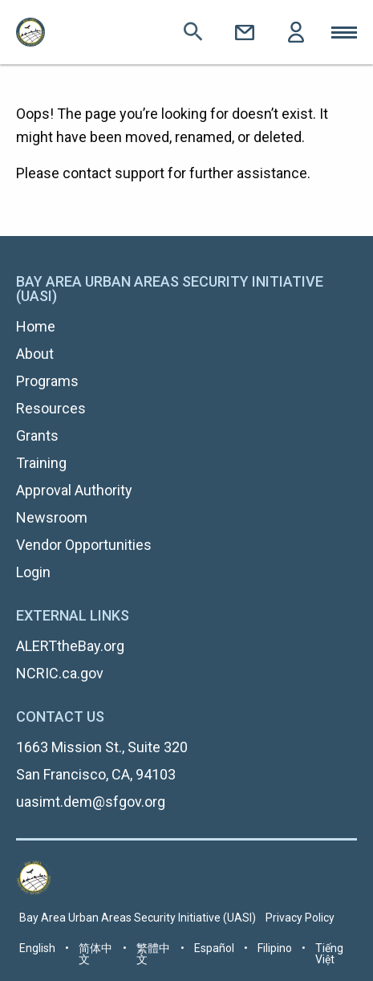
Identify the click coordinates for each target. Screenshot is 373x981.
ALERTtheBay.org (70, 645)
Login (296, 32)
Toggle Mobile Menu (344, 32)
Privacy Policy (300, 917)
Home (35, 326)
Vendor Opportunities (84, 544)
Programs (47, 380)
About (35, 353)
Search (193, 32)
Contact (244, 32)
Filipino (274, 948)
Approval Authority (74, 490)
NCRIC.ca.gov (59, 673)
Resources (51, 408)
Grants (37, 435)
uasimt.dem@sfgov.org (90, 801)
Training (41, 462)
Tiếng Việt (329, 954)
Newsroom (51, 517)
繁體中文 (153, 954)
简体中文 (95, 954)
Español (214, 948)
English (37, 948)
